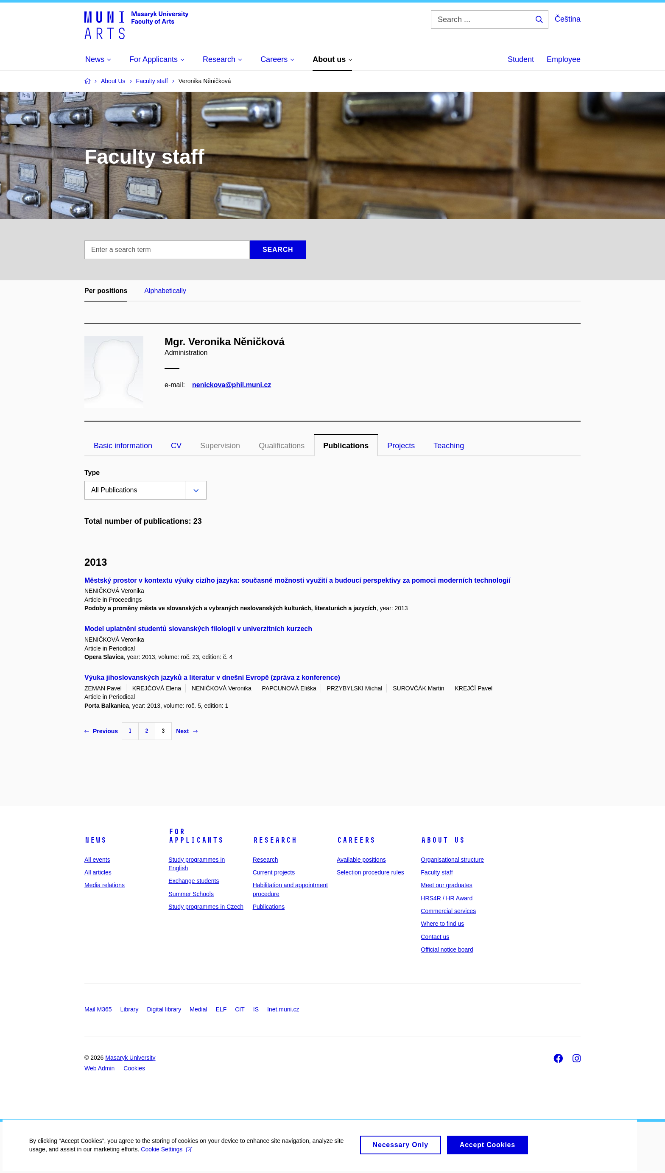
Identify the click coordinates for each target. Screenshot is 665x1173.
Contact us (435, 936)
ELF (221, 1009)
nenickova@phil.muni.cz (231, 384)
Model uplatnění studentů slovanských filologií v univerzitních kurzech (198, 628)
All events (97, 859)
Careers (356, 840)
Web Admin (99, 1068)
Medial (198, 1009)
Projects (401, 445)
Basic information (123, 445)
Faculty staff (437, 872)
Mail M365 (98, 1009)
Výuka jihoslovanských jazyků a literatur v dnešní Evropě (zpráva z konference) (212, 677)
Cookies (134, 1068)
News (95, 840)
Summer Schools (191, 894)
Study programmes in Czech (205, 906)
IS (256, 1009)
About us (443, 840)
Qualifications (282, 445)
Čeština (568, 19)
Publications (346, 445)
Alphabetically (165, 290)
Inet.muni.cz (283, 1009)
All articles (98, 872)
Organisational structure (452, 859)
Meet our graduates (446, 885)
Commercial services (448, 911)
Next (186, 731)
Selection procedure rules (370, 872)
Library (129, 1009)
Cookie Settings (167, 1153)
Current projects (274, 872)
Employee (564, 59)
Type (92, 472)
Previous (101, 731)
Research (275, 840)
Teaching (448, 445)
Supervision (220, 445)
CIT (240, 1009)
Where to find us (442, 923)
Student (521, 59)
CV (176, 445)
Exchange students (193, 880)
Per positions (105, 290)
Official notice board (447, 949)
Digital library (164, 1009)
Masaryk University (130, 1057)
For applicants (196, 836)
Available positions (361, 859)
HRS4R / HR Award (446, 898)
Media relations (104, 885)
